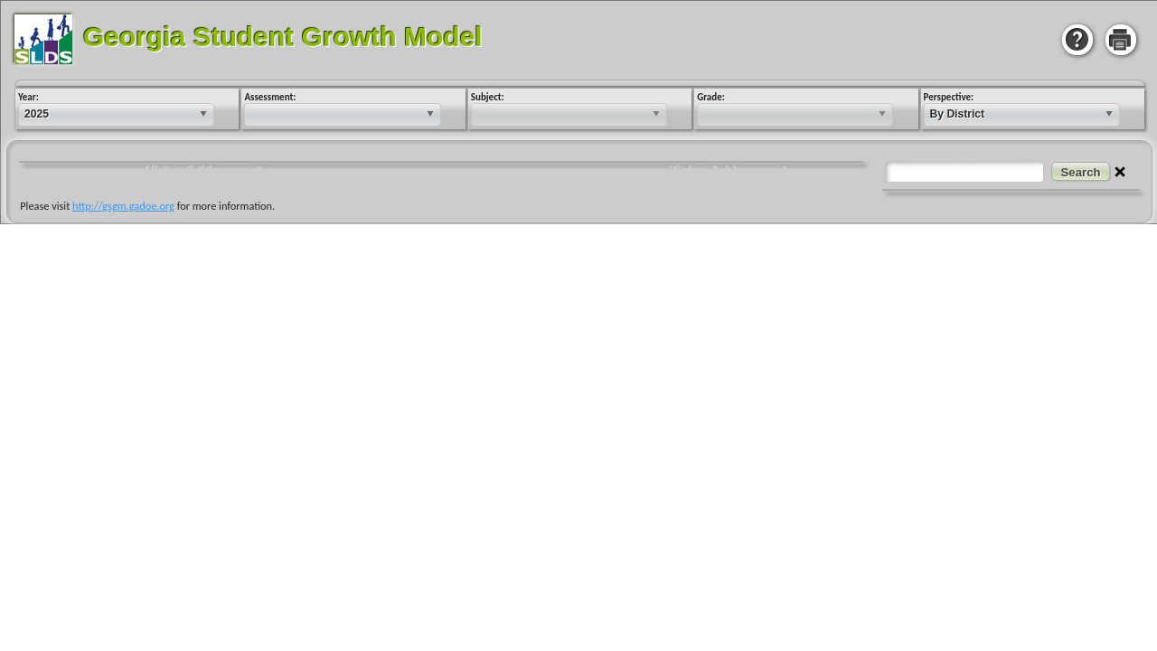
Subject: (486, 97)
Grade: (710, 97)
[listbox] (115, 115)
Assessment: (269, 97)
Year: (27, 97)
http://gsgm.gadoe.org (134, 205)
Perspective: (948, 97)
